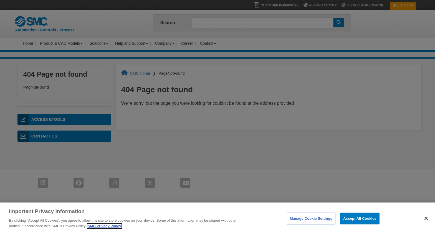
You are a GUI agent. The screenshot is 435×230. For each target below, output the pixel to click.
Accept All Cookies (359, 224)
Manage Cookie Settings (311, 224)
